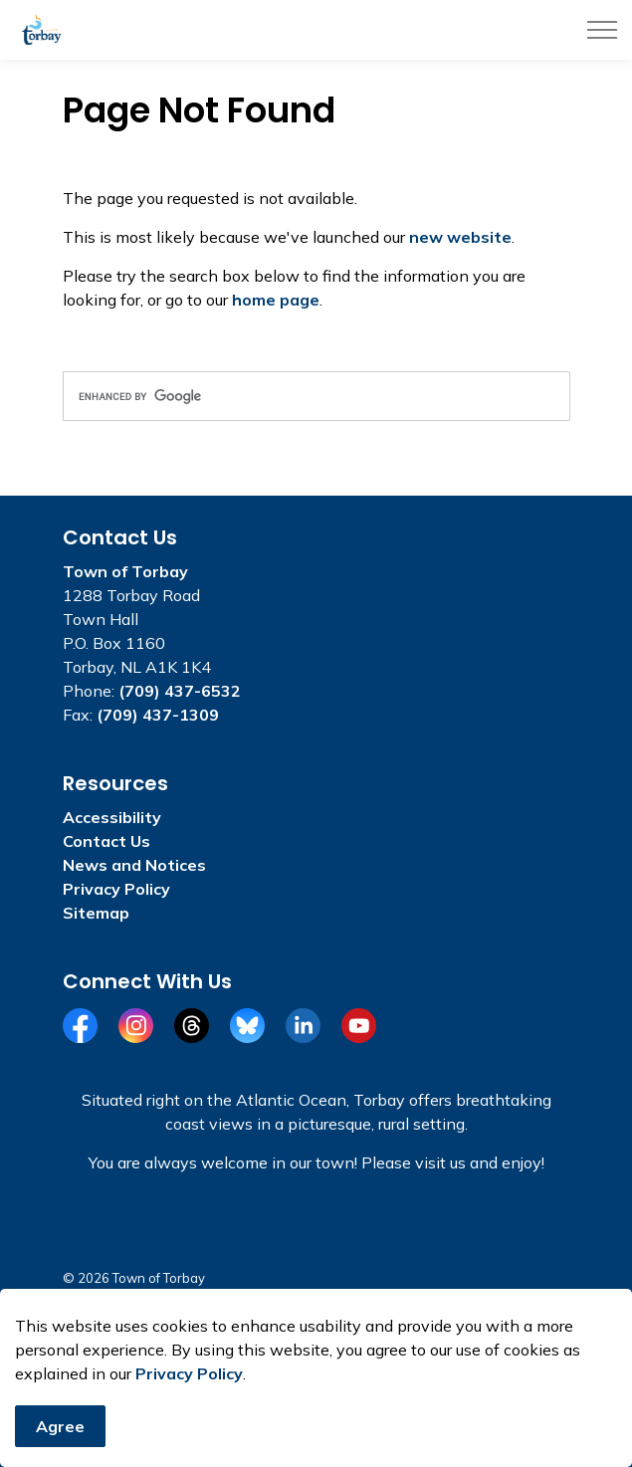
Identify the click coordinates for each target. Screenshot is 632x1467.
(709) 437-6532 (179, 691)
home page (275, 300)
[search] (316, 396)
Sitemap (96, 913)
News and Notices (134, 865)
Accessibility (112, 817)
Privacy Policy (189, 1393)
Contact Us (106, 841)
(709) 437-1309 (158, 715)
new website (460, 237)
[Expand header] (602, 30)
